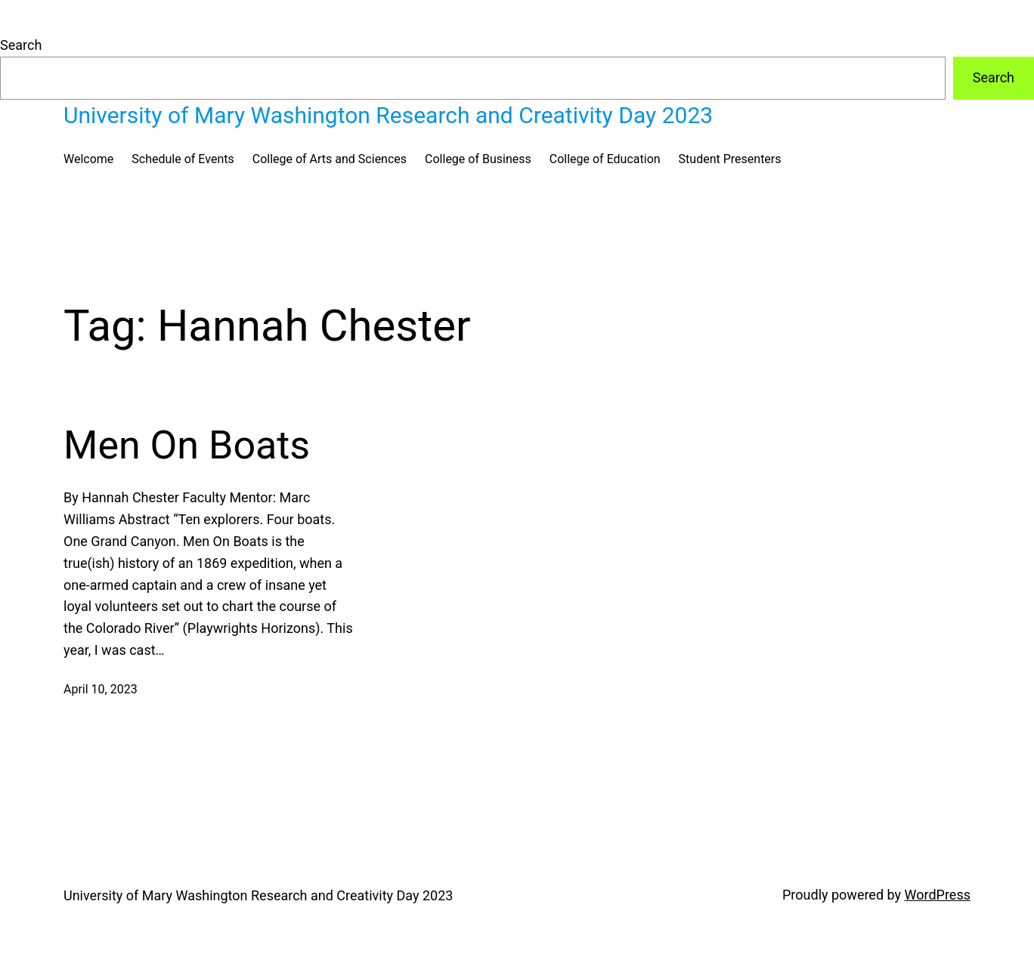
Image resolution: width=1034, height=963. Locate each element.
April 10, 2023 (100, 689)
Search (21, 45)
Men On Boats (186, 445)
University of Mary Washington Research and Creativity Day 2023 (388, 115)
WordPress (938, 895)
